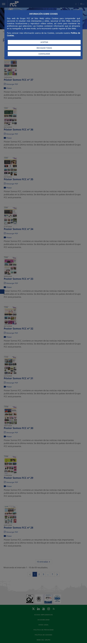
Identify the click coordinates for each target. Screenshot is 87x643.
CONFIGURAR (44, 54)
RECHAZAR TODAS (44, 48)
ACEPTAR (44, 42)
